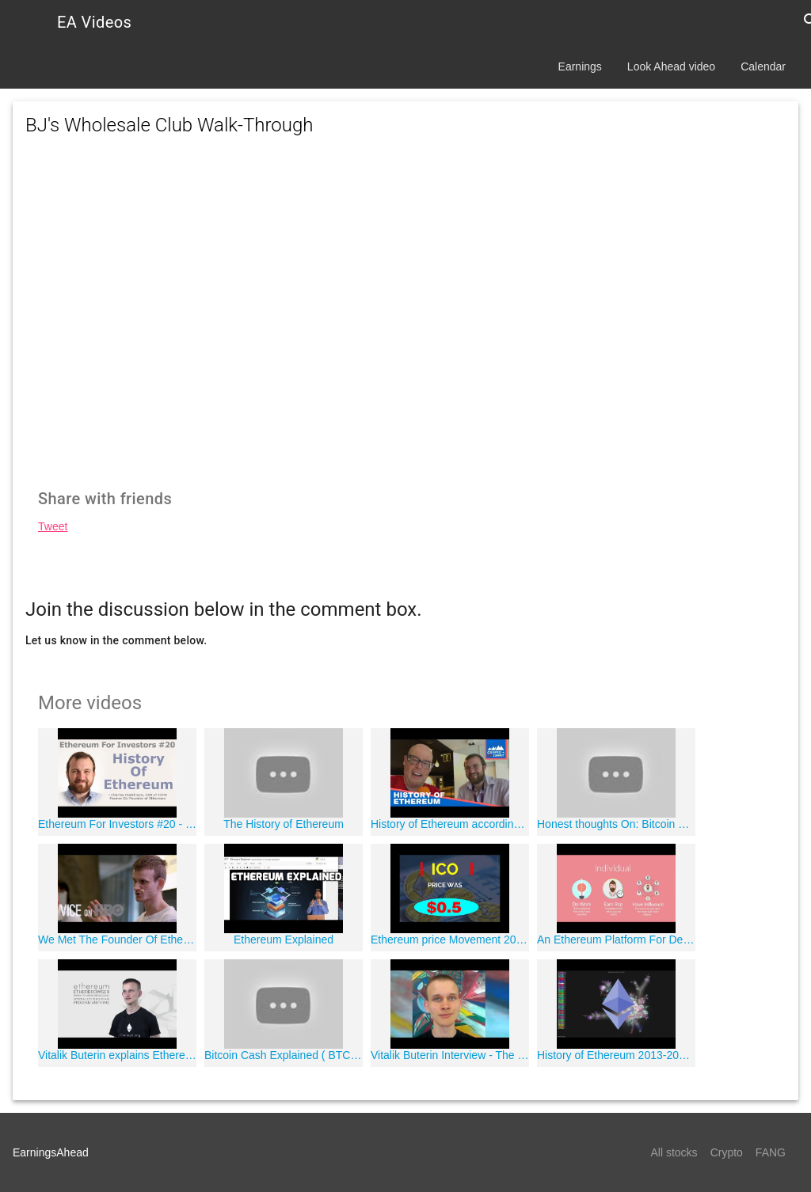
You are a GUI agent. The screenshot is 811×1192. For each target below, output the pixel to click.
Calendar (763, 66)
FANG (771, 1152)
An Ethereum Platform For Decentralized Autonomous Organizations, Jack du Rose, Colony (616, 939)
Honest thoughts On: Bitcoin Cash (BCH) (616, 824)
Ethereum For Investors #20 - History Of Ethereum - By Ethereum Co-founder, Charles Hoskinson (117, 824)
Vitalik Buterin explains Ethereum (117, 1055)
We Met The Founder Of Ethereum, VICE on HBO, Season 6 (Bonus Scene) (117, 939)
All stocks (674, 1152)
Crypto (726, 1152)
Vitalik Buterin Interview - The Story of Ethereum (450, 1055)
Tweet (52, 526)
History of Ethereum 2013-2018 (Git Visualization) (616, 1055)
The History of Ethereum (283, 824)
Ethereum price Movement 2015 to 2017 (450, 939)
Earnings (580, 66)
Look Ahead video (671, 66)
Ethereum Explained (283, 939)
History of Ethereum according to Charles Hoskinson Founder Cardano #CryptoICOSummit (450, 824)
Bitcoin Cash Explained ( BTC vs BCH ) (283, 1055)
